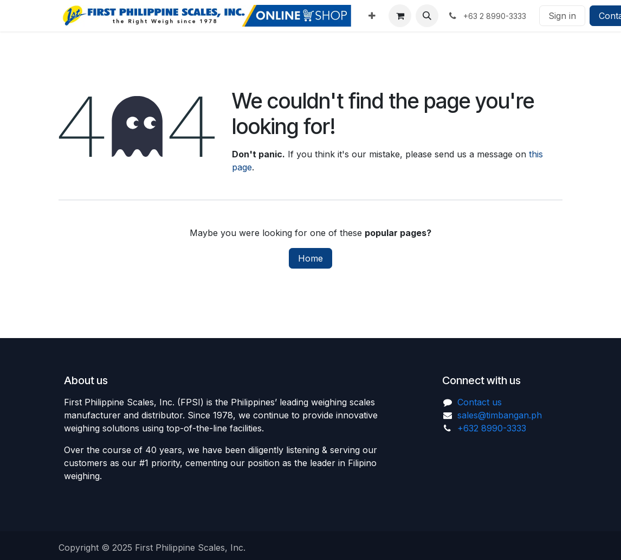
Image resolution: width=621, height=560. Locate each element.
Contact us (479, 402)
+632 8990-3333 (491, 428)
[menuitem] (372, 16)
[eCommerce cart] (400, 15)
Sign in (562, 15)
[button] (427, 15)
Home (310, 258)
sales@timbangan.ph (499, 415)
